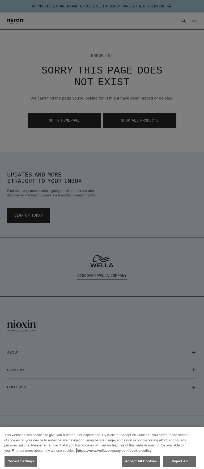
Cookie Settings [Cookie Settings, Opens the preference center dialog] (20, 461)
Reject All (180, 461)
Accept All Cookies (141, 461)
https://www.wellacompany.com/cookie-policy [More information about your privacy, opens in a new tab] (114, 451)
